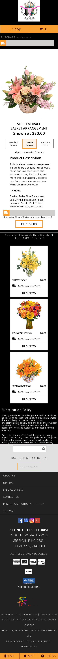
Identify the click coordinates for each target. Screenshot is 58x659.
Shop (14, 28)
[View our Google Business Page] (26, 522)
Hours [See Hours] (48, 656)
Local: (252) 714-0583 (29, 546)
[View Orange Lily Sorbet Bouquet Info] (29, 368)
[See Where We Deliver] (29, 466)
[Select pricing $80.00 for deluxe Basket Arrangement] (29, 143)
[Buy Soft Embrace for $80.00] (29, 224)
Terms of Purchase (38, 641)
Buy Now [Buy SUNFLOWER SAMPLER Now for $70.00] (29, 346)
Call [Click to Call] (9, 656)
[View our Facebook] (20, 522)
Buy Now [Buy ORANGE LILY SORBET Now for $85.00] (29, 399)
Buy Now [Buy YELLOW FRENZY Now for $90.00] (29, 293)
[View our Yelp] (37, 522)
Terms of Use (29, 646)
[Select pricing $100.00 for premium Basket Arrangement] (45, 143)
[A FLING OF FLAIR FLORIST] (29, 20)
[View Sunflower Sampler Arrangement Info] (29, 315)
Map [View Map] (29, 656)
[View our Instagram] (31, 522)
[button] (29, 581)
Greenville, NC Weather (14, 630)
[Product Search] (29, 448)
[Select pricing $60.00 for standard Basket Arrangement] (13, 143)
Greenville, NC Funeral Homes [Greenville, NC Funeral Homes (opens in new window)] (18, 614)
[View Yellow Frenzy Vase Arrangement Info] (29, 262)
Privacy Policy (15, 641)
